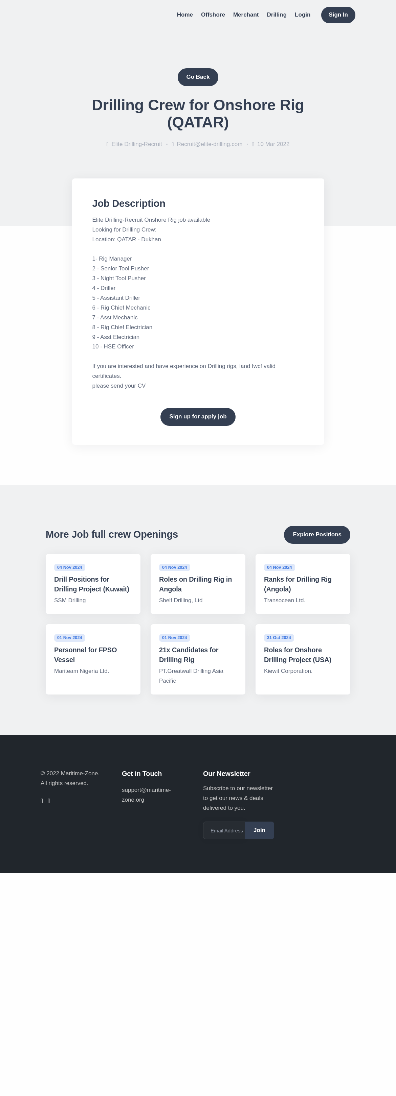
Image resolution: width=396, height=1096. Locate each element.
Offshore (213, 14)
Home (185, 14)
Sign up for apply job (197, 416)
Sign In (338, 14)
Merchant (246, 14)
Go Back (198, 77)
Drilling (277, 14)
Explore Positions (317, 534)
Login (302, 14)
